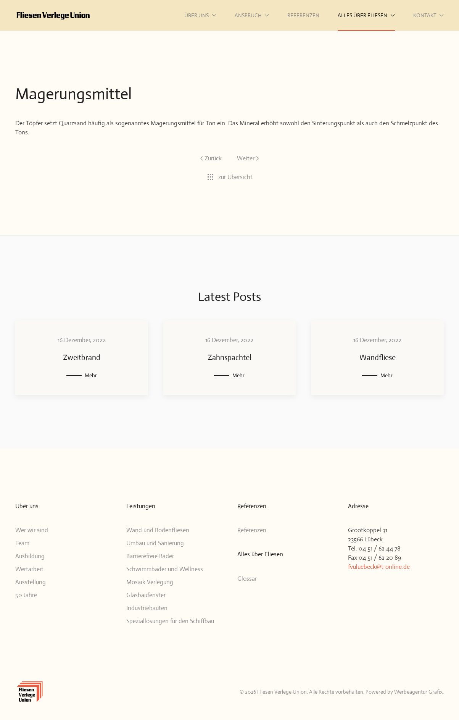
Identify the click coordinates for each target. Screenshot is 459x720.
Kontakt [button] (428, 15)
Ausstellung (30, 582)
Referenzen (303, 15)
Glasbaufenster (146, 595)
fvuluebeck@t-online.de (379, 567)
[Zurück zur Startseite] (53, 15)
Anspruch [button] (252, 15)
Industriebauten (146, 608)
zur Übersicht (230, 177)
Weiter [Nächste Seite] (248, 158)
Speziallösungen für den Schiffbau (170, 621)
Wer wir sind (31, 530)
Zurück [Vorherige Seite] (211, 158)
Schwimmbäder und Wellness (164, 569)
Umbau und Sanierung (155, 543)
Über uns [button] (200, 15)
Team (22, 543)
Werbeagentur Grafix (418, 691)
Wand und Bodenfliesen (157, 530)
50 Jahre (26, 595)
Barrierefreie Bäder (150, 556)
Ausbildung (30, 556)
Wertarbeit (29, 569)
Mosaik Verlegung (149, 582)
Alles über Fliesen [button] (366, 15)
